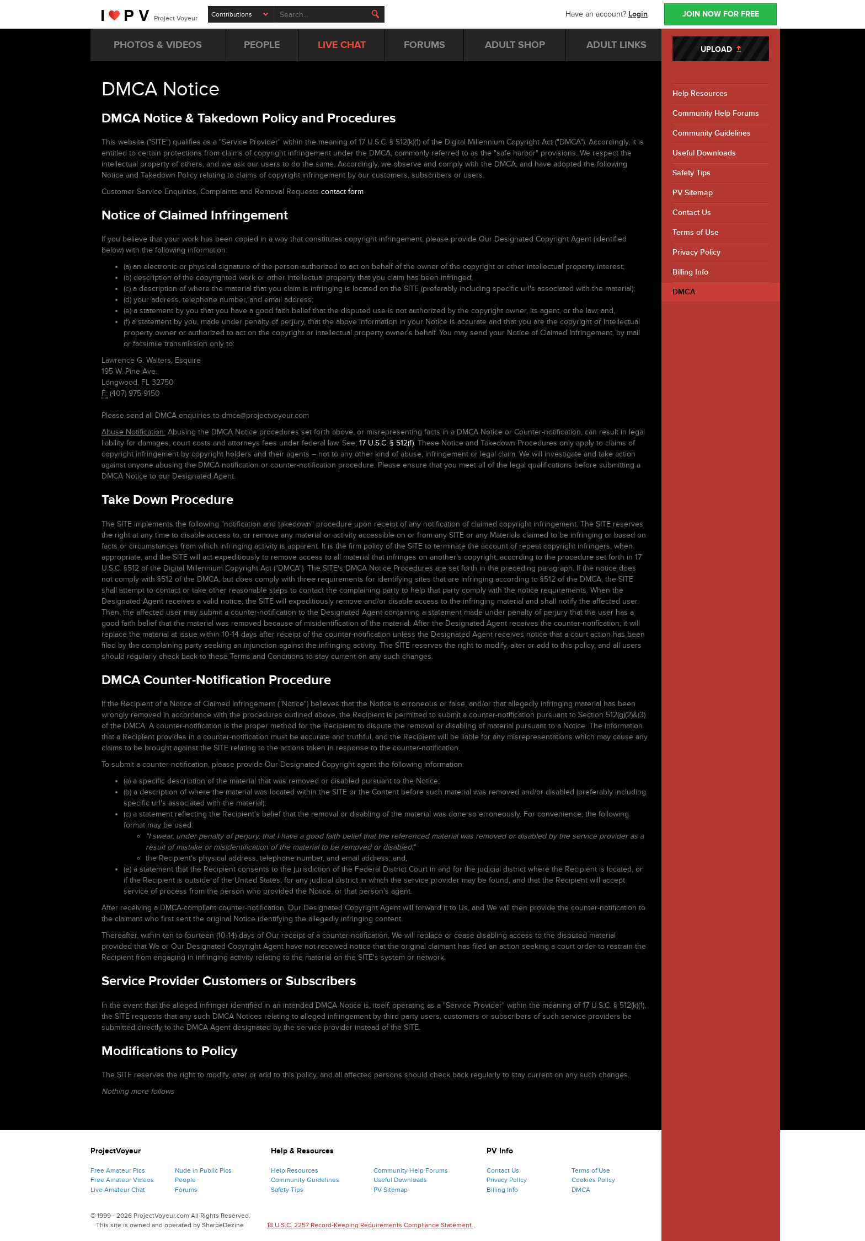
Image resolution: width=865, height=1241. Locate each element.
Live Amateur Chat (117, 1190)
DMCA (683, 292)
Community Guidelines (711, 133)
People (185, 1180)
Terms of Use (695, 232)
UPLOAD (721, 49)
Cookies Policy (593, 1180)
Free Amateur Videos (122, 1180)
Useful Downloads (704, 153)
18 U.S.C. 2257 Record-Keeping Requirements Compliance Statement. (370, 1225)
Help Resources (700, 93)
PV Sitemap (692, 192)
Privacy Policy (696, 252)
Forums (186, 1190)
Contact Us (691, 212)
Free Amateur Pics (117, 1170)
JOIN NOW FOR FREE (720, 14)
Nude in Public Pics (203, 1170)
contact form (342, 191)
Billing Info (690, 272)
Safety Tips (691, 173)
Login (638, 14)
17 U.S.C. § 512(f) (386, 443)
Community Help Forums (715, 113)
